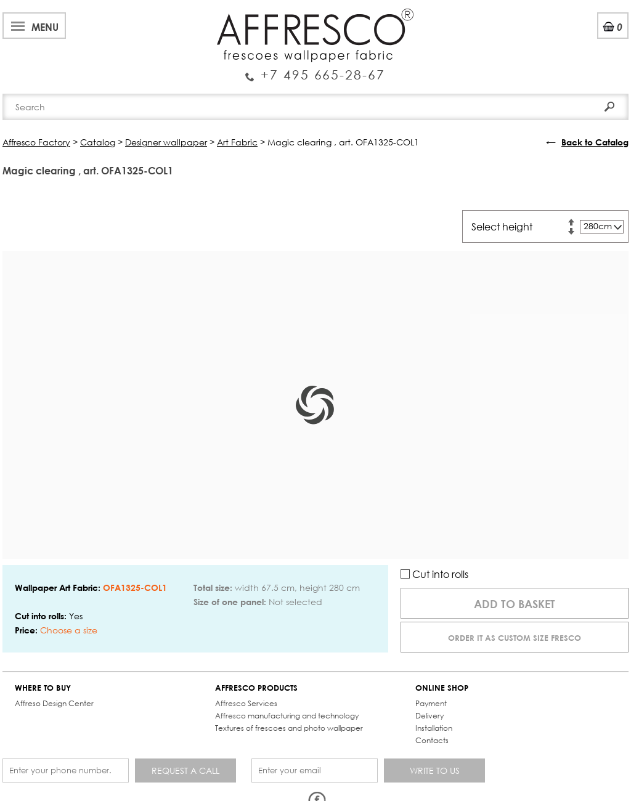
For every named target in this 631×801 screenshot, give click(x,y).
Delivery (429, 715)
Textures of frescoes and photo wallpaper (289, 728)
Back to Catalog (595, 142)
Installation (433, 728)
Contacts (432, 740)
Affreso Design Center (54, 703)
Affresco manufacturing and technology (287, 715)
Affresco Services (246, 703)
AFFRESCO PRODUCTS (256, 688)
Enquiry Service (315, 69)
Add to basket (514, 604)
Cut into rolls (434, 573)
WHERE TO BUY (43, 688)
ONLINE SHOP (441, 688)
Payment (431, 703)
